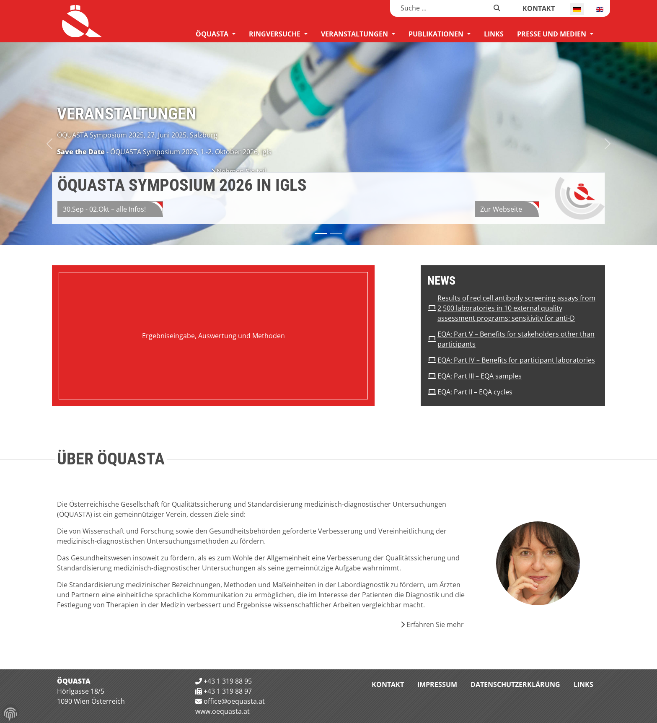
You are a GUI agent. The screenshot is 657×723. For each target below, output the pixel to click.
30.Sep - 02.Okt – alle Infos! (104, 209)
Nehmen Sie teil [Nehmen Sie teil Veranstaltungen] (238, 171)
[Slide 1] (336, 233)
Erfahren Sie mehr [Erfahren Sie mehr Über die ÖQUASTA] (432, 624)
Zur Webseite (501, 209)
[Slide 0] (321, 233)
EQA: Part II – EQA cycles (474, 391)
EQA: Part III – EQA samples (479, 376)
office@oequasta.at (234, 701)
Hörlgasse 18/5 (80, 691)
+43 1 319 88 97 (228, 691)
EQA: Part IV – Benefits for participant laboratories (516, 360)
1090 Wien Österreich (91, 701)
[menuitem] (215, 34)
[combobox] (442, 8)
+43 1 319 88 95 (228, 681)
